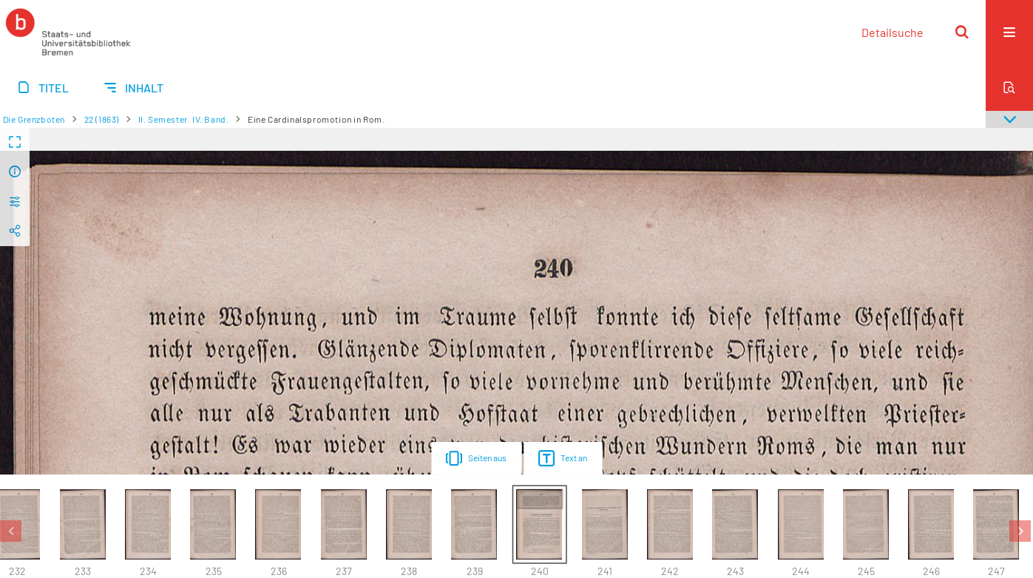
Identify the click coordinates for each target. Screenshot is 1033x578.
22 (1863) (101, 119)
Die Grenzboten (34, 119)
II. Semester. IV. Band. (183, 119)
